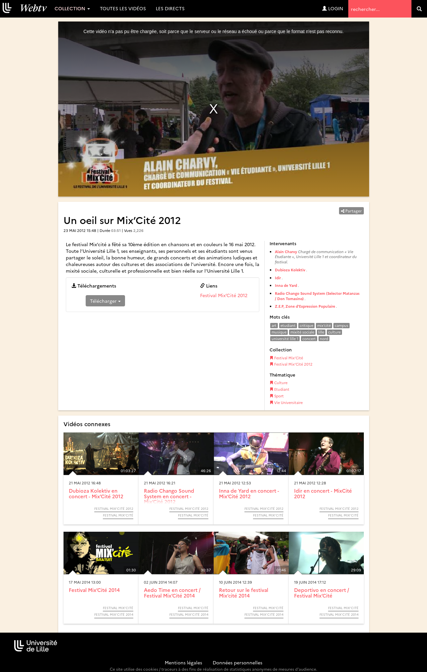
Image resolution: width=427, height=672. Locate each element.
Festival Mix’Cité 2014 (94, 589)
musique (279, 332)
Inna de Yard (286, 285)
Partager (351, 210)
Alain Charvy (286, 251)
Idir (278, 277)
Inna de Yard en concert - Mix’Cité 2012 (249, 493)
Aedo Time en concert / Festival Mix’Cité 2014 (172, 592)
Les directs (170, 8)
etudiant (288, 325)
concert (309, 338)
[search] (419, 9)
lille (321, 332)
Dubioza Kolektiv (290, 269)
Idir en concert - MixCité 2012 (323, 493)
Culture (278, 382)
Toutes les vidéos (123, 8)
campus (341, 325)
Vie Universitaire (286, 402)
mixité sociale (302, 332)
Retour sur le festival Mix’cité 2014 (243, 592)
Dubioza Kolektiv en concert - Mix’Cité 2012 (96, 493)
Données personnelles (237, 662)
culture (334, 332)
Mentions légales (183, 662)
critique (306, 325)
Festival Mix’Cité (286, 357)
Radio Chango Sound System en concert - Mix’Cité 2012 (169, 496)
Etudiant (279, 389)
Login (332, 8)
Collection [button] (72, 8)
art (274, 325)
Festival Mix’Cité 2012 (223, 295)
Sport (277, 395)
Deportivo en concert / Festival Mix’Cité (321, 592)
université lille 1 (285, 338)
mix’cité (324, 325)
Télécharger (105, 300)
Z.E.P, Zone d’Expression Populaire (305, 306)
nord (324, 338)
